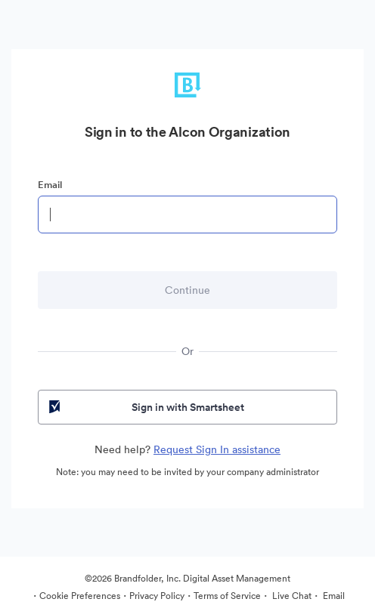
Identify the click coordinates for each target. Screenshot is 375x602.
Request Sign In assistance (216, 449)
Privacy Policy (156, 595)
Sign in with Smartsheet (145, 407)
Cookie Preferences (79, 595)
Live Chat (290, 595)
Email (50, 184)
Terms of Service (227, 595)
